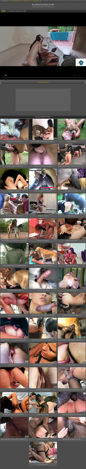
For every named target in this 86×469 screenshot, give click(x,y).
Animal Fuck (35, 1)
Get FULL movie (43, 82)
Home (4, 11)
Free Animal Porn (16, 1)
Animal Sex (26, 1)
